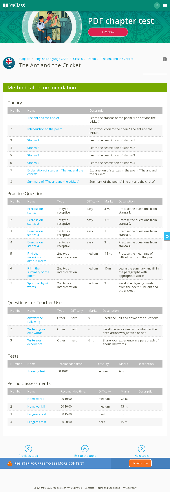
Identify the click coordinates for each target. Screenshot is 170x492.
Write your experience (34, 342)
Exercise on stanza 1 (35, 210)
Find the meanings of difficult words (37, 257)
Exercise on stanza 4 (35, 244)
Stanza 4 (33, 163)
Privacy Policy (129, 487)
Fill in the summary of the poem (38, 272)
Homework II (36, 406)
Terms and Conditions (108, 487)
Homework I (35, 399)
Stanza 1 (33, 140)
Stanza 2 (33, 148)
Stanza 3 (33, 155)
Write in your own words (36, 331)
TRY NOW (108, 32)
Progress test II (38, 422)
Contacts (89, 487)
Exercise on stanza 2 (35, 222)
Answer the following (35, 320)
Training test (36, 371)
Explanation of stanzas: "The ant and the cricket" (55, 172)
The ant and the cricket (43, 118)
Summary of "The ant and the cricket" (53, 182)
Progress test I (37, 414)
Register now (140, 463)
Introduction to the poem (44, 129)
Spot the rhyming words (39, 285)
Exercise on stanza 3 (35, 233)
